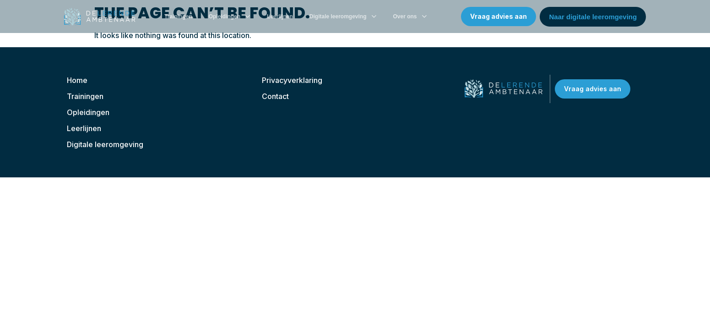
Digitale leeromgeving (343, 16)
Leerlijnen (280, 16)
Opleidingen (229, 16)
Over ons (410, 16)
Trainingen (178, 16)
